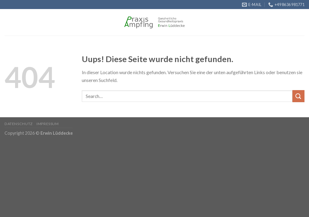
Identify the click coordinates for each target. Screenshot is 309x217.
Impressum (48, 123)
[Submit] (298, 96)
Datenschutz (19, 123)
